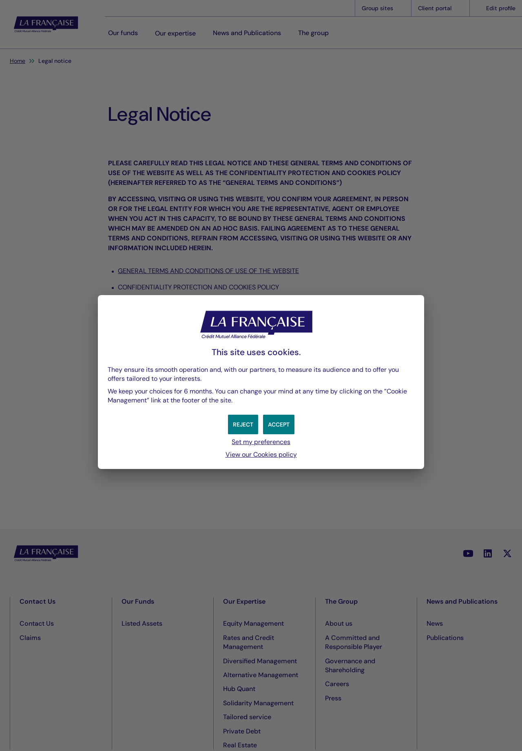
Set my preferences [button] (261, 442)
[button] (278, 424)
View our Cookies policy (261, 454)
